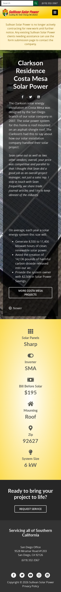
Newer (15, 308)
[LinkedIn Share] (38, 96)
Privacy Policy (30, 586)
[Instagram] (39, 575)
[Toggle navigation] (55, 12)
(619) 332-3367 (50, 3)
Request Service (30, 509)
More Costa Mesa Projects (30, 292)
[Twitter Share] (31, 96)
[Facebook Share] (23, 96)
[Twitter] (22, 575)
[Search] (35, 3)
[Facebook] (14, 575)
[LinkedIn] (47, 575)
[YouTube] (31, 575)
